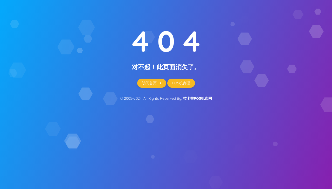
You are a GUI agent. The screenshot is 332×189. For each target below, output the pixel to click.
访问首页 (151, 83)
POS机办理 (181, 83)
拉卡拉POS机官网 (197, 98)
